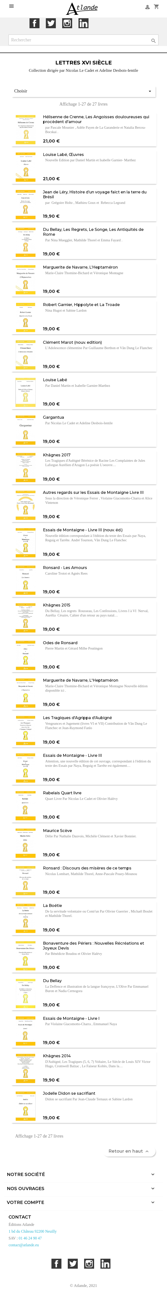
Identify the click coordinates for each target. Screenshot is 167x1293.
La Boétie (52, 905)
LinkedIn (83, 23)
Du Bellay (52, 980)
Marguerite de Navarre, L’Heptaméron (80, 267)
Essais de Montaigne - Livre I (71, 1018)
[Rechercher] (83, 40)
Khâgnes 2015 (56, 605)
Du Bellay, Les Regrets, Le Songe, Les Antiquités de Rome (93, 232)
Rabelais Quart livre (62, 792)
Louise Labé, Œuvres (63, 154)
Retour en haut (129, 1151)
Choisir (83, 91)
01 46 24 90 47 (30, 1238)
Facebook (34, 23)
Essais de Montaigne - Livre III (72, 755)
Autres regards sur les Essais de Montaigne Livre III (93, 492)
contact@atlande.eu (24, 1245)
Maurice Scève (57, 830)
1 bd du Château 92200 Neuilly (33, 1231)
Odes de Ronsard (60, 642)
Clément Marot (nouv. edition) (72, 342)
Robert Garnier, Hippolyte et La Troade (81, 304)
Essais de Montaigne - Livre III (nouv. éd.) (83, 529)
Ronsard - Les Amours (65, 567)
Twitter (51, 23)
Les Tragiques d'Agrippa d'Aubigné (77, 717)
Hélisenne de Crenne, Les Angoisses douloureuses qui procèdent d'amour (96, 119)
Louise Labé (55, 379)
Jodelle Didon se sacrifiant (69, 1093)
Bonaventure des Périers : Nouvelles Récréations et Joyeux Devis (93, 945)
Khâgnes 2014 (57, 1055)
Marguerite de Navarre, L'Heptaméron (80, 680)
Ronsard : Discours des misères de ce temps (87, 868)
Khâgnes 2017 (56, 454)
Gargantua (53, 417)
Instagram (67, 23)
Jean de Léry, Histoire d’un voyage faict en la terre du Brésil (95, 194)
